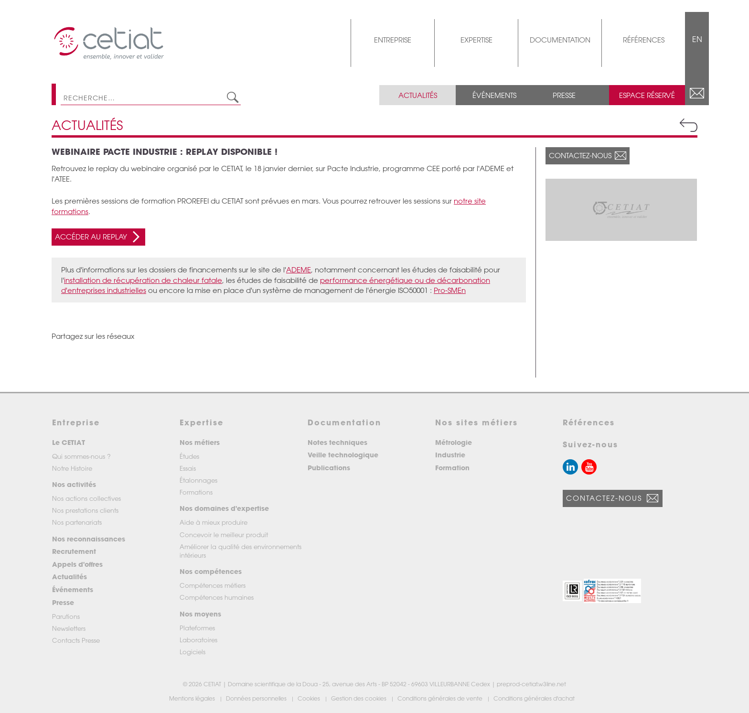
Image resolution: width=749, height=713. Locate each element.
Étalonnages (198, 480)
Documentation (560, 39)
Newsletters (69, 628)
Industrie (450, 454)
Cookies (309, 698)
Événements (494, 95)
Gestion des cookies (359, 698)
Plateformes (197, 628)
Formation (452, 467)
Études (189, 456)
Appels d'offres (77, 564)
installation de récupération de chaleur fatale (143, 280)
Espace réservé (647, 95)
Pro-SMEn (450, 290)
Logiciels (192, 652)
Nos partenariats (77, 522)
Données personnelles (257, 698)
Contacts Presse (76, 640)
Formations (196, 492)
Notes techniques (337, 442)
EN (697, 39)
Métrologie (453, 442)
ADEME (298, 269)
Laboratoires (198, 640)
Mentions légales (192, 698)
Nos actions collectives (86, 498)
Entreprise (392, 39)
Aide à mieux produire (213, 522)
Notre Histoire (72, 468)
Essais (188, 468)
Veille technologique (343, 454)
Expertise (476, 39)
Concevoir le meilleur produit (224, 534)
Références (643, 39)
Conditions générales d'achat (534, 698)
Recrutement (74, 551)
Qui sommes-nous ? (81, 456)
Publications (329, 467)
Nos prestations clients (85, 510)
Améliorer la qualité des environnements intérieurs (240, 550)
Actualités (417, 95)
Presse (564, 95)
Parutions (66, 616)
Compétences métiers (213, 585)
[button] (572, 591)
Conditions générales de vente (440, 698)
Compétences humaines (217, 597)
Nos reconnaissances (88, 538)
